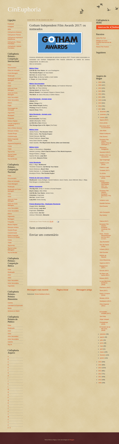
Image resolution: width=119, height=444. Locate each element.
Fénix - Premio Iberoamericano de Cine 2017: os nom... (105, 236)
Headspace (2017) (105, 301)
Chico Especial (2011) (104, 305)
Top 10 (10, 344)
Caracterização (12, 136)
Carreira (10, 303)
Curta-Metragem (13, 73)
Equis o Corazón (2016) (105, 294)
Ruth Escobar (104, 252)
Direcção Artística (13, 131)
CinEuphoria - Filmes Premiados (14, 42)
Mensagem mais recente (37, 290)
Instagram (11, 26)
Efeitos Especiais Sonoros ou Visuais (14, 236)
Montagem (11, 115)
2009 (100, 383)
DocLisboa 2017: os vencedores (105, 126)
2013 (100, 371)
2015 (100, 365)
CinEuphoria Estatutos (15, 32)
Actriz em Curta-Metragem (13, 93)
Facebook (11, 24)
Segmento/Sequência (14, 143)
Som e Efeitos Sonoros (15, 128)
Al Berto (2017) (104, 249)
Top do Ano (11, 151)
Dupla (9, 105)
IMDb (9, 29)
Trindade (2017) (105, 170)
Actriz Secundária (13, 100)
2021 (100, 97)
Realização (11, 76)
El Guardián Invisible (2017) (105, 312)
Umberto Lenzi (104, 200)
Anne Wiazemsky (105, 260)
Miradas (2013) (104, 298)
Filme (9, 65)
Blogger (71, 440)
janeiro (102, 358)
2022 (100, 94)
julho (101, 340)
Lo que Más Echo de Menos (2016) (105, 282)
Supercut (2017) (105, 263)
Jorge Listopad (104, 319)
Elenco (10, 103)
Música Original (12, 121)
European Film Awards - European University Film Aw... (105, 227)
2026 (100, 82)
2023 (100, 91)
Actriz (9, 86)
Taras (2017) (103, 290)
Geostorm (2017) (105, 152)
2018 (100, 106)
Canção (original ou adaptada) (14, 124)
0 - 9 (9, 428)
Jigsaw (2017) (104, 120)
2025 (100, 85)
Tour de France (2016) (104, 245)
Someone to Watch (14, 311)
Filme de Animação (14, 70)
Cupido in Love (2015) (104, 163)
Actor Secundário (13, 97)
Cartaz (10, 146)
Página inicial (62, 290)
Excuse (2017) (104, 270)
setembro (103, 334)
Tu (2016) (103, 173)
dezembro (103, 111)
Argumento (11, 113)
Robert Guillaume (105, 133)
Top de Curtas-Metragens (12, 155)
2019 (100, 103)
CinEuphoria (24, 9)
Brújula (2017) (104, 278)
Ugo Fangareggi (105, 160)
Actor (9, 83)
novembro (103, 114)
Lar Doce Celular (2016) (105, 177)
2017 (100, 109)
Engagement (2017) (104, 266)
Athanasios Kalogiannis (104, 148)
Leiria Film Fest (101, 38)
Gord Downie (104, 206)
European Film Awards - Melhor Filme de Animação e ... (105, 142)
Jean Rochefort (104, 242)
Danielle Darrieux (105, 203)
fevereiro (103, 355)
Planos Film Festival (102, 47)
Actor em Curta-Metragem (13, 89)
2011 (100, 376)
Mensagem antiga (84, 290)
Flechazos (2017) (105, 287)
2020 (100, 100)
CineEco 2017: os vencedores (105, 156)
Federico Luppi (104, 167)
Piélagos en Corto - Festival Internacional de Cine (103, 42)
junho (102, 343)
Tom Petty (103, 316)
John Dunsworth (105, 212)
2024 (100, 88)
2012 (100, 374)
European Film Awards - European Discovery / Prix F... (105, 194)
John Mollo (103, 130)
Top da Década (12, 159)
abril (101, 349)
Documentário (12, 67)
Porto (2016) (103, 123)
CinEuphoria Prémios (14, 35)
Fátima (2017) (104, 221)
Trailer (10, 149)
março (102, 352)
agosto (102, 337)
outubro (102, 117)
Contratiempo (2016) (104, 323)
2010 (100, 379)
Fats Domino (104, 136)
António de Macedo (103, 256)
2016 (100, 362)
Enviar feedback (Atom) (42, 294)
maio (101, 346)
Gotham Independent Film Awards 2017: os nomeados (104, 184)
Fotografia (11, 118)
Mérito (10, 308)
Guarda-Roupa (12, 133)
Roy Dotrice (103, 215)
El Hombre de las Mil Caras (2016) (105, 328)
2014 (100, 368)
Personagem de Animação (13, 109)
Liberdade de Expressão (15, 305)
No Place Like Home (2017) (104, 274)
